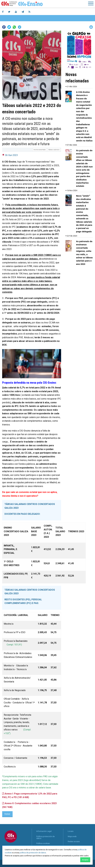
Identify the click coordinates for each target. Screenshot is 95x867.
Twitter (9, 27)
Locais (70, 831)
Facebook (4, 27)
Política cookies (43, 843)
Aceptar (85, 860)
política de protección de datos (33, 853)
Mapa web (72, 836)
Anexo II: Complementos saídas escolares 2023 (29, 805)
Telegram (19, 27)
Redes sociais (74, 841)
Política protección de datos (45, 837)
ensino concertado (40, 149)
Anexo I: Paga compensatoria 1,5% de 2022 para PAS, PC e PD (29, 795)
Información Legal (44, 831)
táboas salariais (54, 149)
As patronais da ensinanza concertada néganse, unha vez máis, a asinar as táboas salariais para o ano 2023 (84, 253)
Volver (7, 814)
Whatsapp (14, 27)
